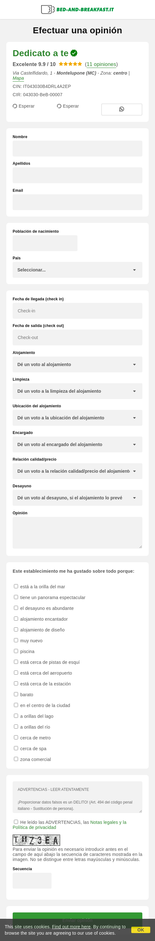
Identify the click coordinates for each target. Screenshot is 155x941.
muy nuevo (28, 640)
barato (23, 694)
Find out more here (71, 926)
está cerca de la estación (42, 683)
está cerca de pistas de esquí (47, 662)
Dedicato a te (41, 53)
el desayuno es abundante (44, 608)
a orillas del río (32, 727)
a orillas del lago (33, 716)
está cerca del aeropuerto (43, 673)
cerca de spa (30, 748)
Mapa (18, 78)
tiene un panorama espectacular (49, 597)
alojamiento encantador (41, 619)
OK (140, 929)
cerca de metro (32, 737)
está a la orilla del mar (39, 586)
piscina (24, 651)
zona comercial (32, 759)
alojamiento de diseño (39, 629)
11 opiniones (101, 64)
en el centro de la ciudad (42, 705)
